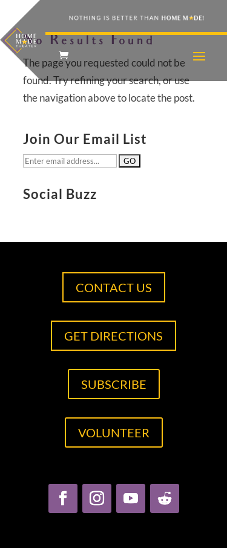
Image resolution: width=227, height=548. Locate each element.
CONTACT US (114, 287)
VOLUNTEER (114, 432)
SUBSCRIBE (113, 384)
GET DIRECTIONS (113, 335)
